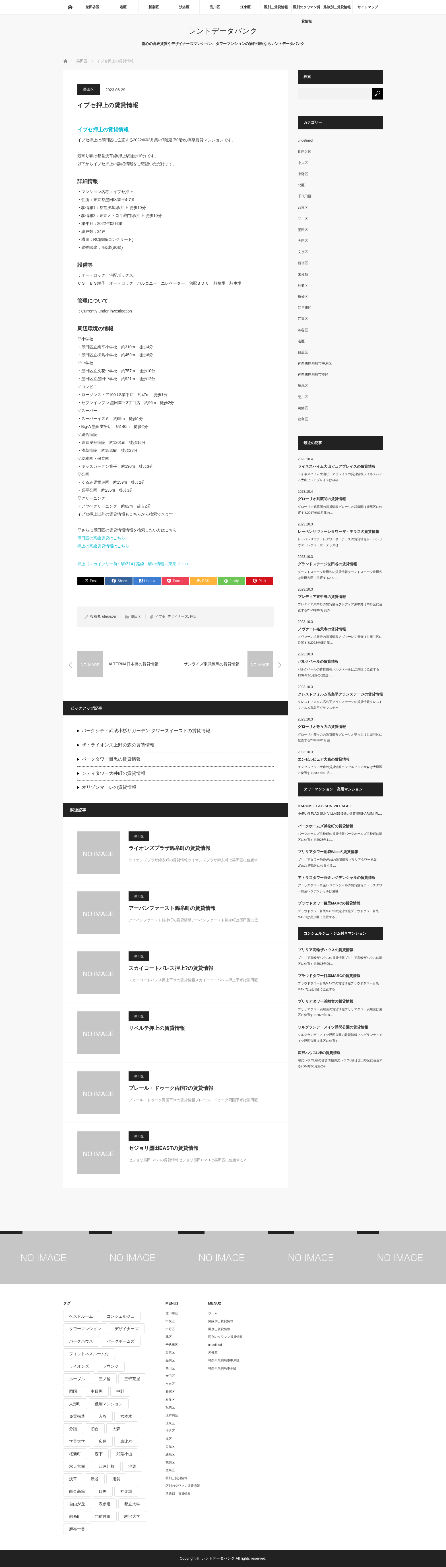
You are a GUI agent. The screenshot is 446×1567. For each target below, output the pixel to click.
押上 (193, 616)
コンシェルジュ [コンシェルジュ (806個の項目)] (121, 1316)
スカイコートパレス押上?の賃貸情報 (171, 968)
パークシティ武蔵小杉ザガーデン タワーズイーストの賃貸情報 (146, 730)
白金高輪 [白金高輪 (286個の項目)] (77, 1491)
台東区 (303, 208)
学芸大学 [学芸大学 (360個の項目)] (77, 1441)
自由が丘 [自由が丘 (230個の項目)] (77, 1504)
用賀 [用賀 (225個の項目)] (116, 1479)
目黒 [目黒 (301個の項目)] (103, 1491)
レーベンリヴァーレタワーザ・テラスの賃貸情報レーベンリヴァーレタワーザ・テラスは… (340, 542)
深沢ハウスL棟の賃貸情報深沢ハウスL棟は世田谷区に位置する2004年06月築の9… (340, 1063)
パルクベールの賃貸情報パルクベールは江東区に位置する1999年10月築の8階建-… (338, 672)
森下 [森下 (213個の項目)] (99, 1454)
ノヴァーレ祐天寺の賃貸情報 (322, 629)
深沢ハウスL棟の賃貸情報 (319, 1053)
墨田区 (88, 89)
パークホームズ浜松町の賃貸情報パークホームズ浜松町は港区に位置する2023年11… (340, 836)
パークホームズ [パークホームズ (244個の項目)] (121, 1341)
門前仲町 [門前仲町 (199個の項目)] (103, 1516)
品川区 (215, 7)
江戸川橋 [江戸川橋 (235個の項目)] (107, 1466)
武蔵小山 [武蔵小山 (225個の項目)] (124, 1454)
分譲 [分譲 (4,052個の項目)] (73, 1429)
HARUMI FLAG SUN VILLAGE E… (327, 806)
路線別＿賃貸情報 (337, 7)
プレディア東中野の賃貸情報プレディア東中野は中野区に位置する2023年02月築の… (340, 607)
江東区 (245, 7)
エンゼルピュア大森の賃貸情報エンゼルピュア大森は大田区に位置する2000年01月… (340, 770)
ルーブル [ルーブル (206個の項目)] (77, 1378)
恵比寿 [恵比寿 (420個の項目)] (126, 1441)
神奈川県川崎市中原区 (315, 363)
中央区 (303, 163)
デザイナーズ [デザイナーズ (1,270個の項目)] (127, 1328)
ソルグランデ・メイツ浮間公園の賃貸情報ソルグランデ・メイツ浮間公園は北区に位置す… (340, 1037)
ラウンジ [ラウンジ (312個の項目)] (111, 1366)
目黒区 (303, 352)
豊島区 (303, 419)
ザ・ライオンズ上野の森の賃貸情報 (118, 744)
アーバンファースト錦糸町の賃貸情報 (172, 908)
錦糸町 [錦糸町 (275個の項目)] (75, 1516)
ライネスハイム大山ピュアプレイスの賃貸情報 (336, 466)
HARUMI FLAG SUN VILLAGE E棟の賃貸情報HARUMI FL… (340, 813)
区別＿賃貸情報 (276, 7)
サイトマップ (368, 7)
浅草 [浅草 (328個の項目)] (73, 1479)
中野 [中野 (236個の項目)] (120, 1391)
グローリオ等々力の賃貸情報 (322, 726)
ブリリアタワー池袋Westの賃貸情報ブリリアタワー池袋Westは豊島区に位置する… (337, 862)
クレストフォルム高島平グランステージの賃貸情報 (340, 694)
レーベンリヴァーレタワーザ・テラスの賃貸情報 (338, 531)
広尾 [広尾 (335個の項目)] (103, 1441)
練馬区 (303, 386)
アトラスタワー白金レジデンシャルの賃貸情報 (336, 877)
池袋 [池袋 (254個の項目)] (132, 1466)
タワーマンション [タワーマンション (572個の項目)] (85, 1328)
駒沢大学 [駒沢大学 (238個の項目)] (132, 1516)
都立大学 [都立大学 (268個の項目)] (132, 1504)
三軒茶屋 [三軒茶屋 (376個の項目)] (132, 1378)
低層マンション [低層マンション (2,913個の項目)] (109, 1404)
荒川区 (303, 397)
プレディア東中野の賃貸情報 (322, 597)
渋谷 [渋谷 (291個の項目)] (95, 1479)
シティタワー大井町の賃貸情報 (113, 773)
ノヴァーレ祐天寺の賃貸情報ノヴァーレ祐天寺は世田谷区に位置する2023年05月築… (340, 639)
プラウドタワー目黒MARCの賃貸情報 (329, 903)
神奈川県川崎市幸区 (313, 374)
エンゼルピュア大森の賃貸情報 (324, 759)
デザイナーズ (178, 616)
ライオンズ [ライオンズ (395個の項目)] (79, 1366)
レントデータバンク (223, 31)
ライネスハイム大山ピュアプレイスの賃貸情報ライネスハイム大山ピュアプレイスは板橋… (340, 477)
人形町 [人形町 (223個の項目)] (75, 1404)
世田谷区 (92, 7)
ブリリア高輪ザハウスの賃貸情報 (325, 950)
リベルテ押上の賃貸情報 (157, 1028)
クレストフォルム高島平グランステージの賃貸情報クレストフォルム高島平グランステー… (340, 704)
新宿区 (153, 7)
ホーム (213, 1313)
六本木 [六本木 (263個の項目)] (126, 1416)
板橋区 (303, 297)
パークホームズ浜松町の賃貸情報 (325, 826)
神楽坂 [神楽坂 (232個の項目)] (126, 1491)
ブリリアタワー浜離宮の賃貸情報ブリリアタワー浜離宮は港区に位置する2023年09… (340, 1012)
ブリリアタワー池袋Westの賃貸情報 (328, 852)
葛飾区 (303, 408)
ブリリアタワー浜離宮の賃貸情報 (325, 1001)
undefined (305, 140)
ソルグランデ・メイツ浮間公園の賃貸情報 (333, 1027)
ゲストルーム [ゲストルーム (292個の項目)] (81, 1316)
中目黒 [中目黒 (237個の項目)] (97, 1391)
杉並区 (303, 285)
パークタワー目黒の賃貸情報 (111, 759)
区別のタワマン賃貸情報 (306, 9)
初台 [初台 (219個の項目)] (95, 1429)
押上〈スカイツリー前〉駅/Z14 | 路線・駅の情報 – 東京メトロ (133, 564)
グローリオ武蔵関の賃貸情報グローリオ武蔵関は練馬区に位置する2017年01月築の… (340, 509)
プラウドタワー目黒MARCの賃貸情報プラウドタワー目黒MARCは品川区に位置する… (338, 914)
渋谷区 (184, 7)
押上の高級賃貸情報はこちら (103, 546)
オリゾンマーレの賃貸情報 (109, 787)
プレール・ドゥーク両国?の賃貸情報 (171, 1088)
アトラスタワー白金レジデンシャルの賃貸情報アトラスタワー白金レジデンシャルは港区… (340, 888)
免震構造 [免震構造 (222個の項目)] (77, 1416)
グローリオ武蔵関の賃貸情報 (322, 499)
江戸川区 (304, 308)
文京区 (303, 252)
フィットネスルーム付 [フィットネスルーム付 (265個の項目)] (89, 1353)
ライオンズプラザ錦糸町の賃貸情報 (169, 848)
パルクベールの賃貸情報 (318, 661)
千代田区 (304, 196)
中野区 (303, 174)
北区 (301, 185)
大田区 (303, 241)
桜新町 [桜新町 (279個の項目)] (75, 1454)
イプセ (160, 616)
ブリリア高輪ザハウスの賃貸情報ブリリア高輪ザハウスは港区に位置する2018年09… (340, 960)
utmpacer (109, 616)
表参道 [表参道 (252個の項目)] (105, 1504)
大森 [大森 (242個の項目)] (116, 1429)
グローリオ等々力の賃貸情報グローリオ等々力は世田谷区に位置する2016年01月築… (340, 737)
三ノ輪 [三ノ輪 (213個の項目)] (105, 1378)
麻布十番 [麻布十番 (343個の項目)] (77, 1529)
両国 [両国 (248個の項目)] (73, 1391)
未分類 (303, 274)
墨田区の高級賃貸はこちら (101, 538)
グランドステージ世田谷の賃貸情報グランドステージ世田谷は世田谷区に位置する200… (340, 574)
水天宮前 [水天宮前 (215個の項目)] (77, 1466)
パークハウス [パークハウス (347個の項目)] (81, 1341)
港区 (123, 7)
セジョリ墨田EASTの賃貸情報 (164, 1148)
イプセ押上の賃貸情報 (103, 130)
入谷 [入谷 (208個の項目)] (103, 1416)
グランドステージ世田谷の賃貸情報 (327, 564)
